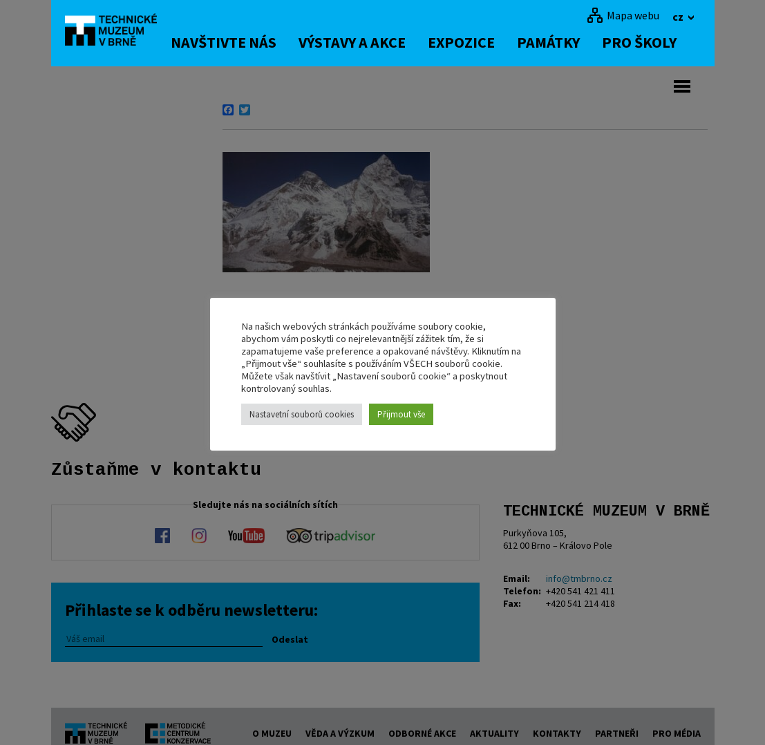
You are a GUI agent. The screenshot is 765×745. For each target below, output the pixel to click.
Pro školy (649, 42)
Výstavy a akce (362, 42)
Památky (558, 42)
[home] (116, 31)
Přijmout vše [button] (401, 414)
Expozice (471, 42)
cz (679, 16)
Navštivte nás (234, 42)
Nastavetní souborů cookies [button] (301, 414)
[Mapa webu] (623, 15)
